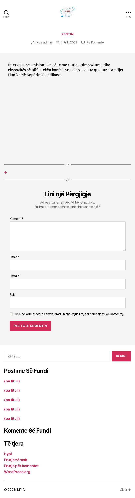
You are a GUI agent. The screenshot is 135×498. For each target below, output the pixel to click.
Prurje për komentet (21, 466)
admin (47, 42)
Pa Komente (95, 42)
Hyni (8, 454)
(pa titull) (12, 381)
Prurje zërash (15, 460)
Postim (67, 34)
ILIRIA (20, 490)
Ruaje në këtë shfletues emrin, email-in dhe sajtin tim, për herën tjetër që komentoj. (69, 314)
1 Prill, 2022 (69, 42)
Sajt (12, 295)
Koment (16, 219)
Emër (14, 257)
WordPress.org (17, 472)
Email (15, 276)
